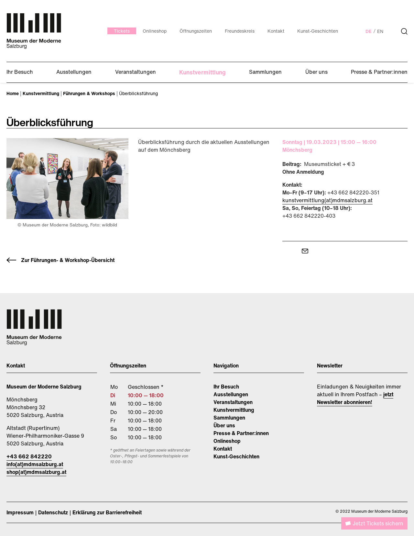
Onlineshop (227, 441)
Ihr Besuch (226, 386)
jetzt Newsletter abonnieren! (355, 398)
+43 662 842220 (29, 456)
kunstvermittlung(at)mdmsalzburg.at (327, 200)
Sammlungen (229, 417)
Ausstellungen (230, 394)
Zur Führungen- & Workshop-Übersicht (67, 260)
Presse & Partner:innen (241, 433)
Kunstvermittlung (233, 410)
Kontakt (222, 449)
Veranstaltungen (233, 402)
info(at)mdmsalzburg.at (34, 464)
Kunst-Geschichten (236, 456)
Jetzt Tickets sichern (378, 523)
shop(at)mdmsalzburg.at (36, 472)
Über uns (224, 425)
